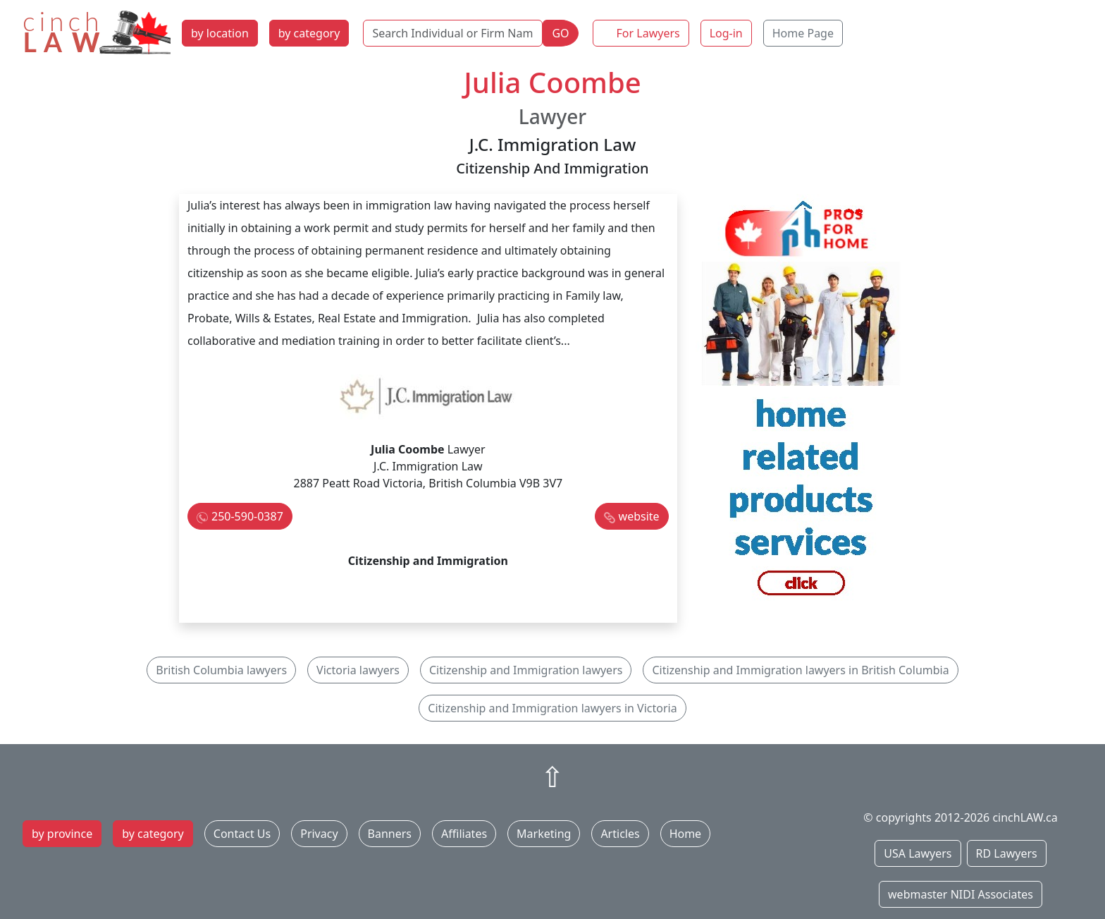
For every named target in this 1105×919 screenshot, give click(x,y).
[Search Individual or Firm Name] (453, 33)
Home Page (803, 33)
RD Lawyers (1006, 853)
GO (560, 33)
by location (220, 33)
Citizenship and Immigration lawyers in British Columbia (800, 670)
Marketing (544, 833)
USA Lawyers (917, 853)
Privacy (319, 833)
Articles (619, 833)
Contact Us (242, 833)
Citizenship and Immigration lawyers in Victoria (552, 708)
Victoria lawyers (358, 670)
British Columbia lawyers (221, 670)
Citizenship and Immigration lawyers (525, 670)
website (639, 516)
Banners (390, 833)
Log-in (726, 33)
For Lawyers (648, 33)
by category (309, 33)
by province (62, 833)
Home (685, 833)
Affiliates (464, 833)
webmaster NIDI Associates (960, 894)
